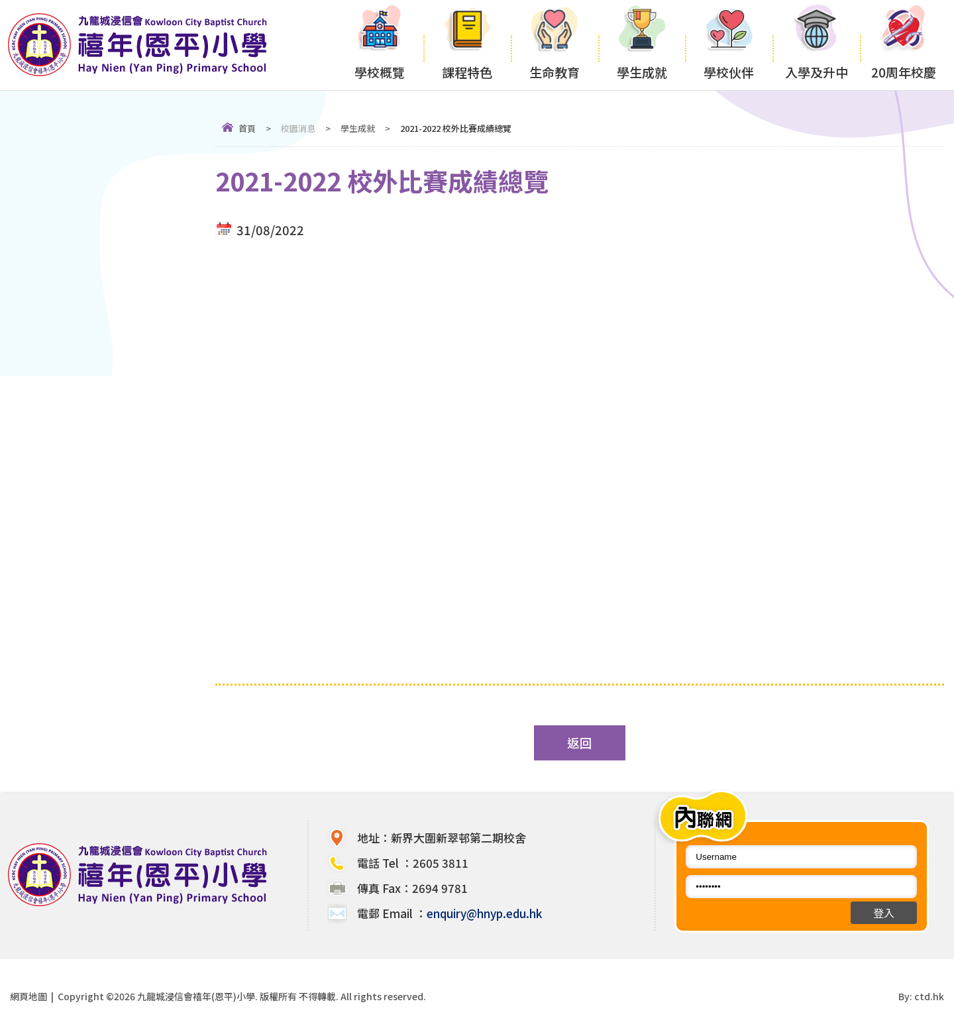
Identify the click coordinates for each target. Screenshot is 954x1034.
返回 (579, 742)
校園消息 (298, 128)
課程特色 (467, 44)
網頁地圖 (28, 996)
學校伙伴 (728, 44)
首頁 (247, 128)
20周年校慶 (903, 44)
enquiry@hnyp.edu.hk (484, 913)
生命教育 (554, 44)
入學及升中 (816, 44)
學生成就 (642, 44)
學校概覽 (379, 44)
